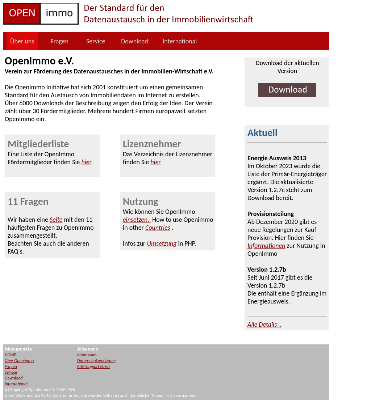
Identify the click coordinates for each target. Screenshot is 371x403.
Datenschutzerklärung (96, 360)
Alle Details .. (264, 324)
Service (95, 41)
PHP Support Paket (93, 366)
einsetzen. (137, 220)
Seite (56, 220)
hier (87, 162)
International (180, 41)
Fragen (59, 41)
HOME (10, 354)
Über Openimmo (19, 360)
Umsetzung (161, 243)
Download (134, 41)
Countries (157, 228)
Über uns (22, 41)
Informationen (266, 246)
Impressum (87, 354)
